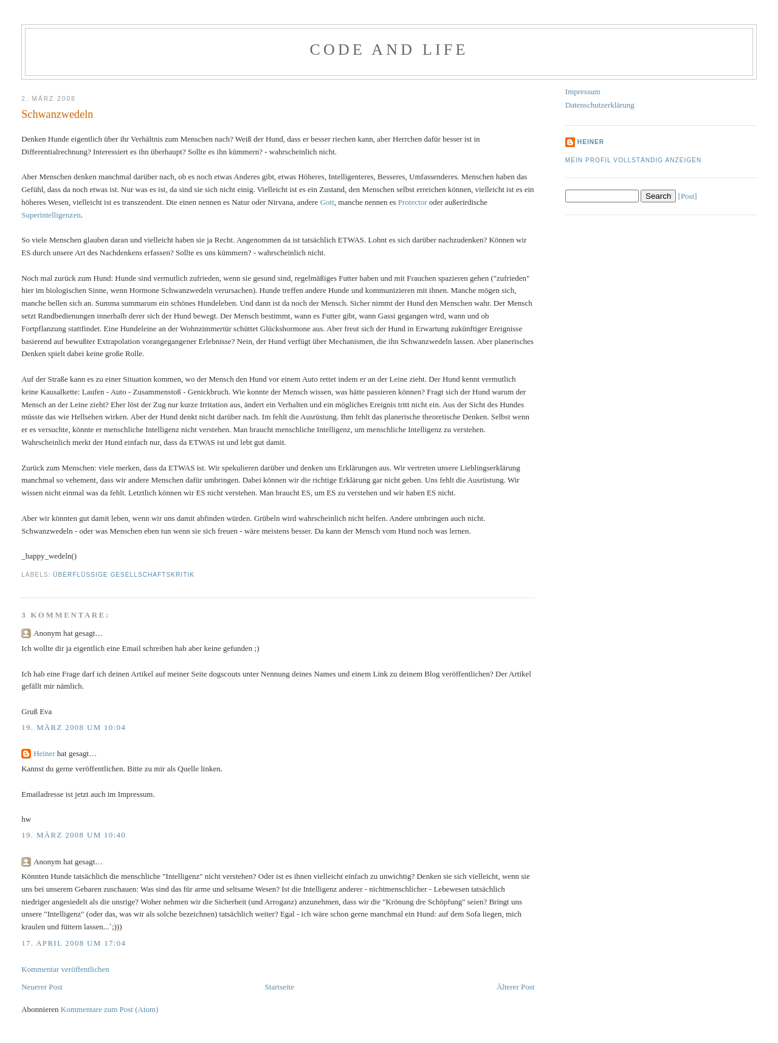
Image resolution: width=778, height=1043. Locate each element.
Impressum (583, 91)
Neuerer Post (42, 986)
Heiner (44, 753)
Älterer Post (515, 986)
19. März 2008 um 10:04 (73, 727)
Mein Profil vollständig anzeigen (633, 160)
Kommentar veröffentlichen (65, 969)
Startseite (279, 986)
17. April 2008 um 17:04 (73, 943)
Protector (412, 202)
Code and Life (388, 49)
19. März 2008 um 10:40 (73, 834)
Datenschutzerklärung (600, 104)
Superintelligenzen (50, 214)
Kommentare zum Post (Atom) (110, 1009)
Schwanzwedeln (57, 114)
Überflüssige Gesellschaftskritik (123, 574)
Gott (327, 202)
